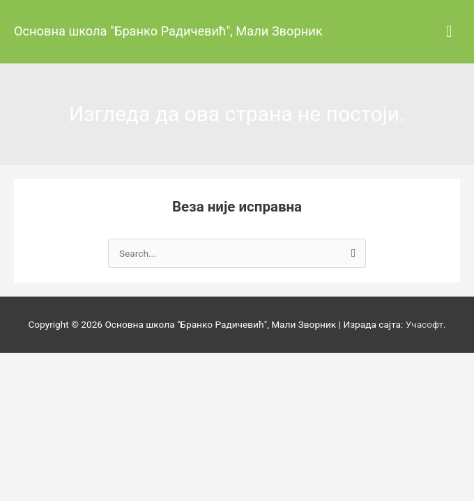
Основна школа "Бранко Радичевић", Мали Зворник (168, 31)
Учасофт (424, 324)
